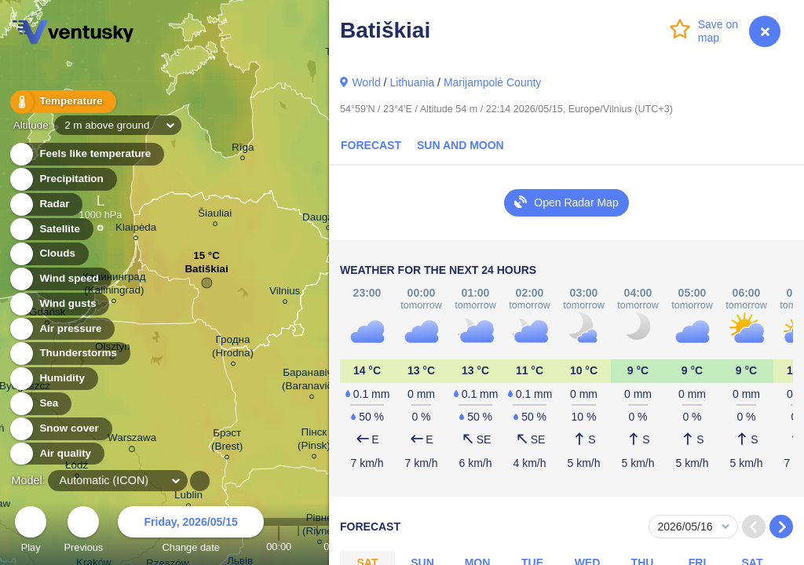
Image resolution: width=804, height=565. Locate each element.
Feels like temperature (86, 154)
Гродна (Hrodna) (233, 348)
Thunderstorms (69, 353)
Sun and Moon (460, 145)
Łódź (76, 467)
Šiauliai (215, 215)
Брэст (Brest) (227, 442)
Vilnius (284, 293)
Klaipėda (135, 229)
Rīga (243, 149)
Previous (83, 531)
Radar (45, 204)
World (366, 82)
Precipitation (62, 179)
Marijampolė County (493, 82)
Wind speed (60, 279)
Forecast (371, 145)
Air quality (56, 454)
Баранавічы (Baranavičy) (311, 381)
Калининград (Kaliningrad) (114, 286)
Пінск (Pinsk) (314, 441)
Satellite (50, 229)
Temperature (62, 101)
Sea (39, 403)
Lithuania (411, 82)
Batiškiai (206, 272)
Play (30, 531)
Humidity (53, 378)
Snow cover (60, 428)
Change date (191, 531)
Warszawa (132, 440)
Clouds (48, 253)
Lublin (188, 497)
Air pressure (61, 329)
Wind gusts (59, 304)
